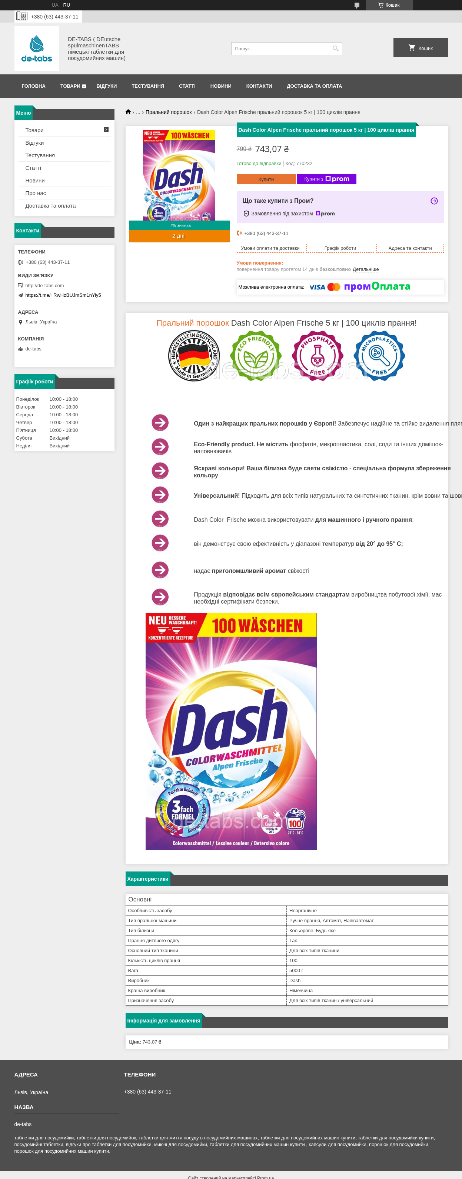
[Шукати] (335, 48)
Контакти (259, 86)
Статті (187, 86)
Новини (221, 86)
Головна (34, 86)
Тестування (148, 86)
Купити (266, 179)
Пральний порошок (169, 112)
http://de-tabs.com (45, 285)
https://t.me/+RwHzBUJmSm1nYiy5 (63, 295)
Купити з (327, 179)
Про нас (36, 193)
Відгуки (106, 86)
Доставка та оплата (314, 86)
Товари (70, 86)
